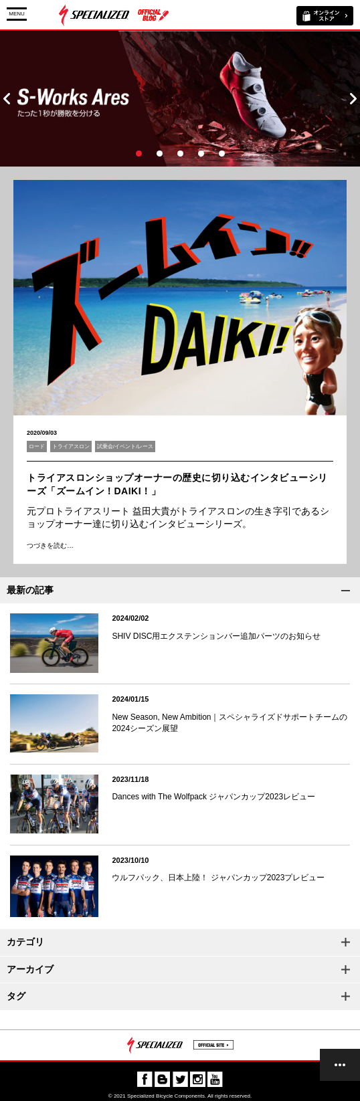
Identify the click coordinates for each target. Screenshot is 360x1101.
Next (353, 99)
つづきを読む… (50, 545)
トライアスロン (71, 446)
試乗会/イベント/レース (125, 446)
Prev (6, 99)
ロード (37, 446)
